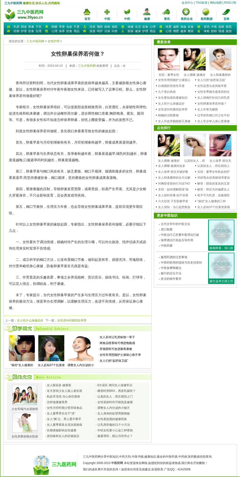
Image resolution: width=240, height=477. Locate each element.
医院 (229, 26)
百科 (226, 19)
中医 (107, 19)
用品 (77, 31)
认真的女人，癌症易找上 (213, 166)
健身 (138, 31)
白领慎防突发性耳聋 (171, 86)
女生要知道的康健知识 (172, 97)
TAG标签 (202, 2)
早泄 (62, 26)
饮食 (31, 31)
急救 (221, 26)
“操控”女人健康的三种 (211, 201)
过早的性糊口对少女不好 (213, 115)
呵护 (100, 31)
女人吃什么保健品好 (30, 320)
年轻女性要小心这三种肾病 (115, 430)
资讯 (167, 19)
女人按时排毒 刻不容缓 (173, 195)
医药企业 (187, 19)
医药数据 (207, 19)
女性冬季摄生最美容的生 (213, 91)
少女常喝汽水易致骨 (25, 407)
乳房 (16, 26)
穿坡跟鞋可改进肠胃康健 (116, 349)
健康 (147, 19)
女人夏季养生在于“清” (61, 413)
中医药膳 (167, 245)
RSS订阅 (230, 2)
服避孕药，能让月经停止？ (115, 436)
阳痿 (54, 26)
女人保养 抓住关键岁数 (173, 171)
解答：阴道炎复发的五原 (213, 183)
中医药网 (117, 463)
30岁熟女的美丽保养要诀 (213, 177)
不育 (77, 26)
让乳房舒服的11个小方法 (113, 424)
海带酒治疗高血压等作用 (177, 240)
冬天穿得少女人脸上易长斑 (64, 391)
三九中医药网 (13, 3)
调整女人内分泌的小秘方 (113, 408)
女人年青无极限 (207, 109)
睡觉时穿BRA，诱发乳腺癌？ (116, 391)
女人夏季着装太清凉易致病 (64, 424)
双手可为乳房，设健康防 (213, 195)
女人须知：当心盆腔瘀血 (174, 207)
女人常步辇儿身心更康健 (213, 121)
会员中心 (187, 2)
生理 (38, 31)
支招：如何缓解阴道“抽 (173, 189)
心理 (54, 31)
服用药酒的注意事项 (174, 257)
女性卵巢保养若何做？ (212, 103)
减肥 (176, 26)
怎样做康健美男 (57, 402)
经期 (16, 31)
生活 (138, 26)
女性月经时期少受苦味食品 (64, 408)
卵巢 (31, 26)
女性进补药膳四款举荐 (72, 320)
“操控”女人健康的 (22, 363)
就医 (115, 26)
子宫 (38, 26)
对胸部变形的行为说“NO (174, 183)
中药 (127, 19)
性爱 (169, 26)
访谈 (107, 31)
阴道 (24, 26)
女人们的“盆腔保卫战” (114, 360)
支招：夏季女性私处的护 (213, 171)
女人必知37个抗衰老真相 (213, 207)
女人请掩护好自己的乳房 (213, 97)
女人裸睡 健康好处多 (171, 166)
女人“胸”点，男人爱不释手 (64, 419)
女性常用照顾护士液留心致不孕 (120, 355)
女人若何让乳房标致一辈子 (117, 337)
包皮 (69, 26)
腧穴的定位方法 (171, 273)
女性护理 (53, 41)
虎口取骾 (167, 229)
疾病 (130, 31)
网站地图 (216, 2)
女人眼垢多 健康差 (59, 385)
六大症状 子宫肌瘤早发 (173, 201)
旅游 (229, 31)
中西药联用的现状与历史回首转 (181, 262)
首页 (87, 19)
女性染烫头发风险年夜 (212, 86)
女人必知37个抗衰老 (51, 363)
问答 (115, 31)
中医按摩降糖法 (171, 268)
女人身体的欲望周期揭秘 (113, 413)
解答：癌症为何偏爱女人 (213, 189)
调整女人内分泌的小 (80, 363)
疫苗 (92, 31)
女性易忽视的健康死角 (112, 419)
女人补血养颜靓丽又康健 (174, 121)
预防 (100, 26)
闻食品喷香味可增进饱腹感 (117, 343)
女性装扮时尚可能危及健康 (115, 402)
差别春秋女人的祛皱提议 (63, 436)
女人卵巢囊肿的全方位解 (174, 177)
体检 (207, 31)
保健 (130, 26)
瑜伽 (183, 26)
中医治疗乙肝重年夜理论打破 (180, 235)
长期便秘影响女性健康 (61, 430)
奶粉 (214, 31)
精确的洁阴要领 (168, 115)
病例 (107, 26)
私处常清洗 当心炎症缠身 (63, 396)
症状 (92, 26)
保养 (62, 31)
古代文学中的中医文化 (175, 224)
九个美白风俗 (167, 91)
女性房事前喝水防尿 (25, 434)
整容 (191, 31)
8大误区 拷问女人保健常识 (114, 385)
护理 (24, 31)
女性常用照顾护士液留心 (174, 80)
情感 (221, 31)
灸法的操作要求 (171, 278)
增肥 (176, 31)
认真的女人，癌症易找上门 (115, 396)
